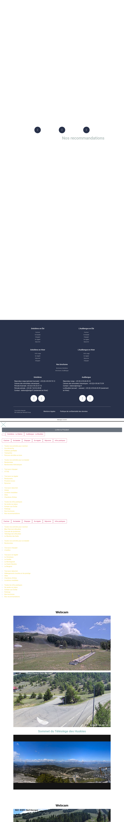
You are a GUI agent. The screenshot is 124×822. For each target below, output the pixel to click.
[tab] (3, 435)
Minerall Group (27, 413)
